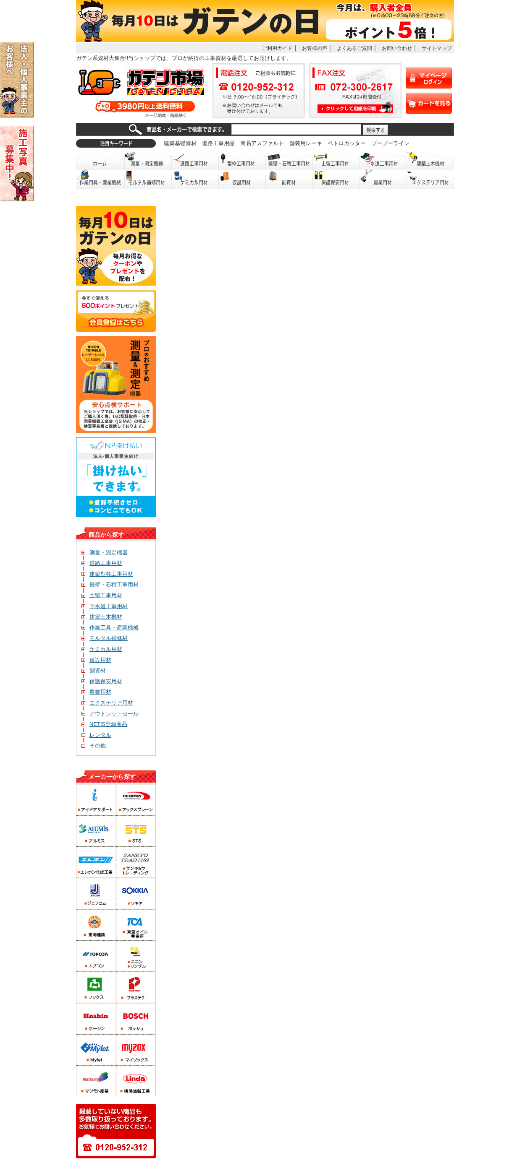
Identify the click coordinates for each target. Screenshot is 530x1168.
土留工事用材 (336, 160)
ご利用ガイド (277, 48)
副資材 (289, 179)
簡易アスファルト (262, 143)
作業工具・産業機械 (110, 627)
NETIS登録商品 (104, 724)
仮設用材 (242, 179)
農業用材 (383, 179)
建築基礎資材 (180, 143)
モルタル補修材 (104, 638)
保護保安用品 (336, 179)
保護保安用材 (101, 681)
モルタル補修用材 (148, 179)
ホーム (100, 160)
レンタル (96, 735)
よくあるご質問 (354, 48)
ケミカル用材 (195, 179)
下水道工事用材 (383, 160)
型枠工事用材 (242, 160)
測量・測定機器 (148, 160)
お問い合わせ (397, 48)
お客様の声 (314, 48)
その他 (93, 745)
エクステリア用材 (430, 179)
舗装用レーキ (305, 143)
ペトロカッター (347, 143)
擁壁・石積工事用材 (289, 160)
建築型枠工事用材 (107, 574)
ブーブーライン (390, 143)
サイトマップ (437, 48)
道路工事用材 (195, 160)
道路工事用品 (218, 143)
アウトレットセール (110, 713)
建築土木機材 (430, 160)
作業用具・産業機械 (100, 179)
